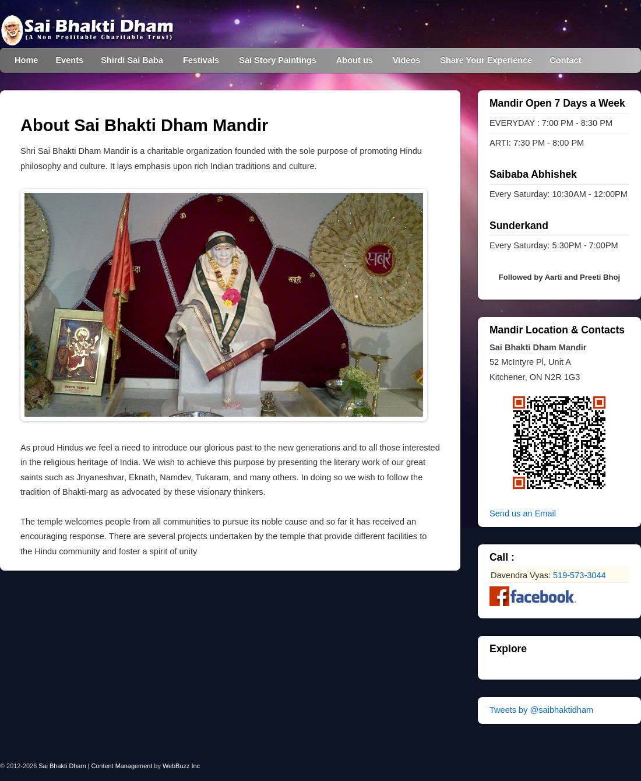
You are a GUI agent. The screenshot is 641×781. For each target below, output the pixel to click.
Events (69, 60)
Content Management (121, 765)
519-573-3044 (579, 575)
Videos (406, 60)
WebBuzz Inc (181, 765)
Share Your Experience (486, 60)
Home (26, 60)
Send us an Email (522, 513)
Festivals (201, 60)
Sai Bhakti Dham (62, 765)
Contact (565, 60)
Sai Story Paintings (277, 60)
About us (354, 60)
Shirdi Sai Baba (132, 60)
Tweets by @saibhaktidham (541, 710)
